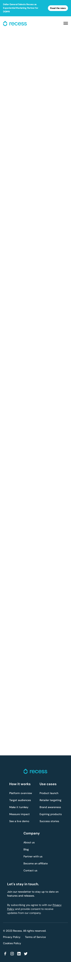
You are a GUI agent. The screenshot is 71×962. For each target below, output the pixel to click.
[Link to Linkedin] (19, 953)
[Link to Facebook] (5, 953)
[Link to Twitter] (25, 953)
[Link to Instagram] (12, 953)
